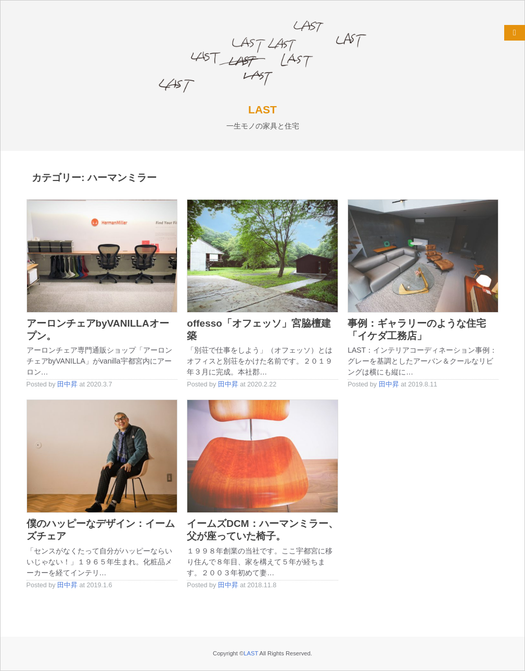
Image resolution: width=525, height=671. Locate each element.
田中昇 (67, 384)
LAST (262, 109)
